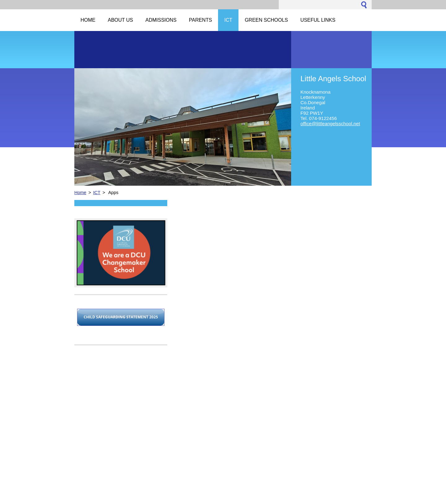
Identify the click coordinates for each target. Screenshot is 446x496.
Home (80, 192)
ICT (96, 192)
